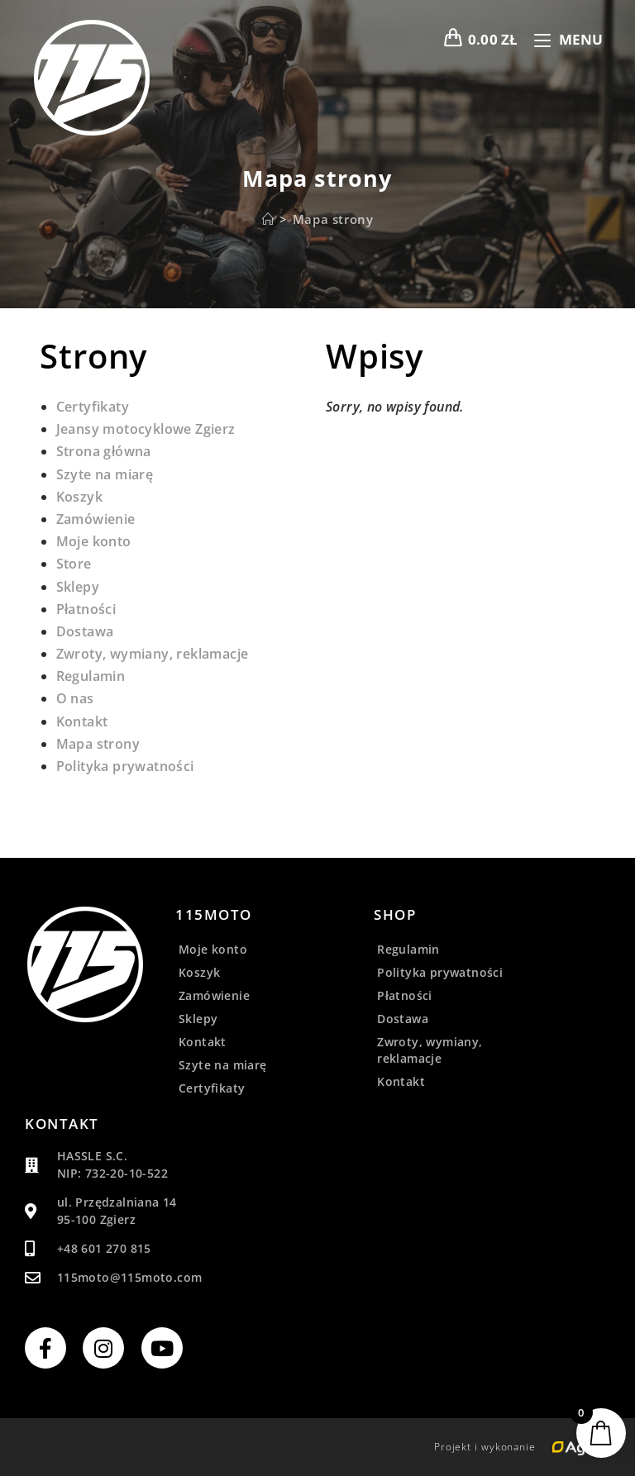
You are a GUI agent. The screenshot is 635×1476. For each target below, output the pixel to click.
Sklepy (77, 587)
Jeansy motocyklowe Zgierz (146, 429)
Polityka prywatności (125, 766)
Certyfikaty (92, 407)
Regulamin (91, 676)
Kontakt (82, 721)
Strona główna (103, 451)
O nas (75, 698)
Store (74, 564)
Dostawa (85, 631)
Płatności (86, 609)
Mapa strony (333, 219)
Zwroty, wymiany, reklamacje (152, 654)
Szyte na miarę (105, 474)
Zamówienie (96, 519)
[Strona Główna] (268, 219)
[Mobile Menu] (563, 39)
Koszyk (79, 497)
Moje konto (93, 541)
